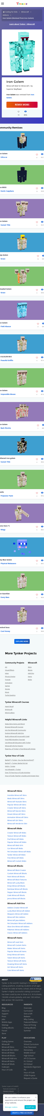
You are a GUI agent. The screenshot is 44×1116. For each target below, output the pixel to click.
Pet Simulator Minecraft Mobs (19, 851)
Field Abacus (6, 326)
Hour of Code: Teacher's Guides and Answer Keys (22, 776)
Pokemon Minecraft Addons (18, 929)
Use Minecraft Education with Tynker (18, 743)
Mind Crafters (10, 713)
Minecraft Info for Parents (14, 746)
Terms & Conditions (9, 1089)
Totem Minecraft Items (16, 958)
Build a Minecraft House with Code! (17, 736)
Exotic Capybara (7, 191)
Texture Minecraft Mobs (16, 836)
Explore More (22, 641)
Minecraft (25, 12)
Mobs (30, 680)
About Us (5, 1011)
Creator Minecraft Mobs (16, 833)
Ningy (3, 529)
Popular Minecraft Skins (16, 805)
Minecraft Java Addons (16, 920)
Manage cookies (11, 1107)
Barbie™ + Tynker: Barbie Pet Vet (16, 763)
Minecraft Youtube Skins (17, 801)
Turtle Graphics (10, 695)
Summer (27, 1030)
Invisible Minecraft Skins (17, 795)
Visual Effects (9, 670)
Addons (6, 15)
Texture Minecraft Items (16, 961)
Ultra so (4, 157)
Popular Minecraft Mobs (16, 842)
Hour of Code (7, 1070)
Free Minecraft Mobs (15, 858)
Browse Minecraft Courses (14, 727)
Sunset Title (5, 225)
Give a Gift (28, 1013)
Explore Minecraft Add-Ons (14, 733)
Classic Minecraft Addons (17, 933)
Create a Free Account (22, 1113)
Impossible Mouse (8, 394)
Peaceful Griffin (7, 360)
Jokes (7, 673)
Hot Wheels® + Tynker (13, 769)
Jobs (3, 1019)
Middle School (29, 1053)
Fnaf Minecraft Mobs (15, 839)
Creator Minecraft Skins (16, 808)
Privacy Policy (8, 1091)
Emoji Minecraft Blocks (16, 886)
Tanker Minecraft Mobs (16, 855)
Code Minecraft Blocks (16, 895)
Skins (30, 667)
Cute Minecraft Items (15, 970)
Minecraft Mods (8, 1064)
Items (30, 676)
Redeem (27, 1016)
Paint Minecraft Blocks (16, 876)
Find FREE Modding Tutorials (15, 739)
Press (4, 1016)
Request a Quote (30, 1078)
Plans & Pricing (30, 1025)
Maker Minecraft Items (16, 948)
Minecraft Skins (8, 1047)
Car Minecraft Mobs (15, 848)
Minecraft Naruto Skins (16, 811)
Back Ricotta (6, 428)
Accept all (30, 1107)
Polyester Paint (7, 496)
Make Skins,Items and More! (15, 724)
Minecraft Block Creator (16, 870)
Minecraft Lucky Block (15, 883)
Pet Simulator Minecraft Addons (20, 923)
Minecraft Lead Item (15, 942)
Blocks (30, 670)
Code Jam (5, 1067)
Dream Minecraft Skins (16, 814)
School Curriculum (31, 1044)
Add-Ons (31, 673)
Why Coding (29, 1019)
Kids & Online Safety (10, 1093)
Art (6, 667)
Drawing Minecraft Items (17, 964)
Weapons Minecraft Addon (17, 914)
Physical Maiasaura (8, 563)
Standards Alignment (32, 1067)
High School (28, 1055)
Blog (3, 1008)
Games (7, 686)
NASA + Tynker (10, 766)
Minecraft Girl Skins (15, 820)
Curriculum (28, 1011)
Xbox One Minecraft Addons (18, 926)
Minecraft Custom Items (16, 945)
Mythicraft (8, 709)
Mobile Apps (7, 1022)
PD (25, 1070)
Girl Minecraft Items (15, 967)
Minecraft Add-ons (9, 1058)
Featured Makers (30, 1022)
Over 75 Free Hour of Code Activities (17, 773)
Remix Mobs (22, 104)
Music (7, 692)
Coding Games (7, 1041)
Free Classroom (30, 1047)
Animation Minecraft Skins (17, 817)
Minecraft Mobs (8, 1053)
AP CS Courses (29, 1058)
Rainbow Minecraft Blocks (17, 889)
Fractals (7, 680)
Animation (8, 683)
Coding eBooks (8, 1028)
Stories (7, 689)
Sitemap (5, 1025)
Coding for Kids (11, 12)
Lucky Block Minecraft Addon (18, 911)
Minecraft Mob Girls (15, 845)
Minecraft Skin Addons (16, 917)
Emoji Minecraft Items (16, 954)
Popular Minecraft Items (16, 951)
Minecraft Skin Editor (10, 1050)
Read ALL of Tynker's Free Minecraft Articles (20, 749)
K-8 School (28, 1064)
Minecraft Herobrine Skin (17, 823)
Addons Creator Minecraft (17, 908)
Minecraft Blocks (8, 1055)
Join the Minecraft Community (15, 730)
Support (5, 1013)
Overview (28, 1008)
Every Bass (5, 597)
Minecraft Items (8, 1061)
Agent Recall (9, 706)
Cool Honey (5, 631)
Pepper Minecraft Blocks (17, 892)
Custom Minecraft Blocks (17, 873)
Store (4, 1033)
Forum (4, 1030)
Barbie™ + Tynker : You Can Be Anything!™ (19, 760)
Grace (3, 259)
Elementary (28, 1050)
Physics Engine (10, 676)
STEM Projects (29, 1075)
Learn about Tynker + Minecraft (22, 24)
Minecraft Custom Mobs (16, 861)
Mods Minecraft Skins (15, 798)
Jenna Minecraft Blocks (16, 898)
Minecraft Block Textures (17, 880)
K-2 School (28, 1061)
